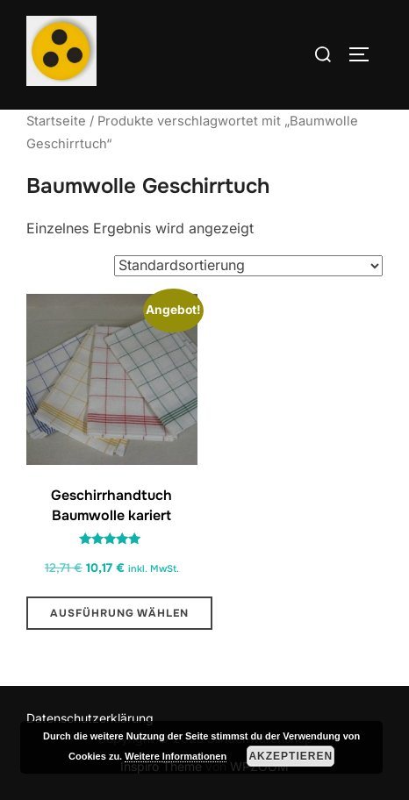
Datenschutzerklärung (90, 718)
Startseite (56, 121)
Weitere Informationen (175, 756)
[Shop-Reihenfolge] (248, 265)
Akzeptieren (290, 756)
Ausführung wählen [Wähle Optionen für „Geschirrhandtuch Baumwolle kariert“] (119, 613)
